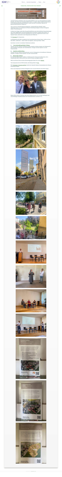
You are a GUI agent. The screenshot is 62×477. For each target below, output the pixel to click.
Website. (42, 60)
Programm (15, 37)
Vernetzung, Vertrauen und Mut (19, 65)
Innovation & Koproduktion (31, 2)
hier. (38, 62)
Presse (44, 2)
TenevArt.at (33, 471)
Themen (39, 2)
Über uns (23, 2)
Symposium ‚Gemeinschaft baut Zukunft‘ (31, 5)
